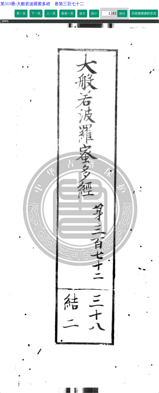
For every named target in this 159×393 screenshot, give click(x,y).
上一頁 (50, 13)
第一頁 (21, 13)
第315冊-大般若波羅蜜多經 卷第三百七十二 (42, 3)
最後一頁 (67, 13)
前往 (122, 13)
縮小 (94, 13)
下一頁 (36, 13)
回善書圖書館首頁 (144, 13)
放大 (82, 13)
